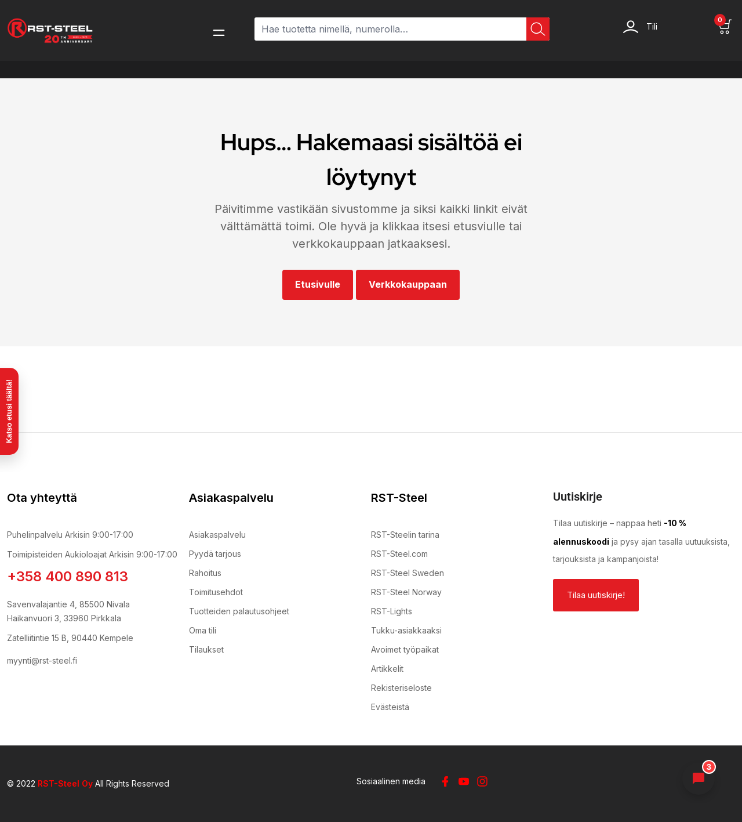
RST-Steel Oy (65, 783)
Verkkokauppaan (408, 284)
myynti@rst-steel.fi (42, 660)
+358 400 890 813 (67, 576)
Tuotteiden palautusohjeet (239, 611)
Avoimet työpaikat (405, 649)
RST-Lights (391, 611)
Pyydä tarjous (215, 554)
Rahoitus (205, 573)
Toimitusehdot (216, 592)
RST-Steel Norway (406, 592)
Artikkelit (387, 668)
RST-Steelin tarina (405, 534)
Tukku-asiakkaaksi (406, 630)
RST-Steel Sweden (407, 573)
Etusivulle (317, 284)
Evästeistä (390, 707)
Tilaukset (206, 649)
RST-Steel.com (399, 554)
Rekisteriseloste (401, 688)
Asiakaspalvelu (217, 534)
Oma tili (202, 630)
